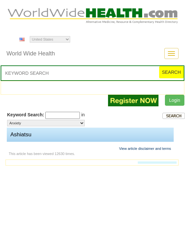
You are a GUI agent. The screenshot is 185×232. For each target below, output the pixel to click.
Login (174, 100)
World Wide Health (30, 53)
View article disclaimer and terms (145, 148)
